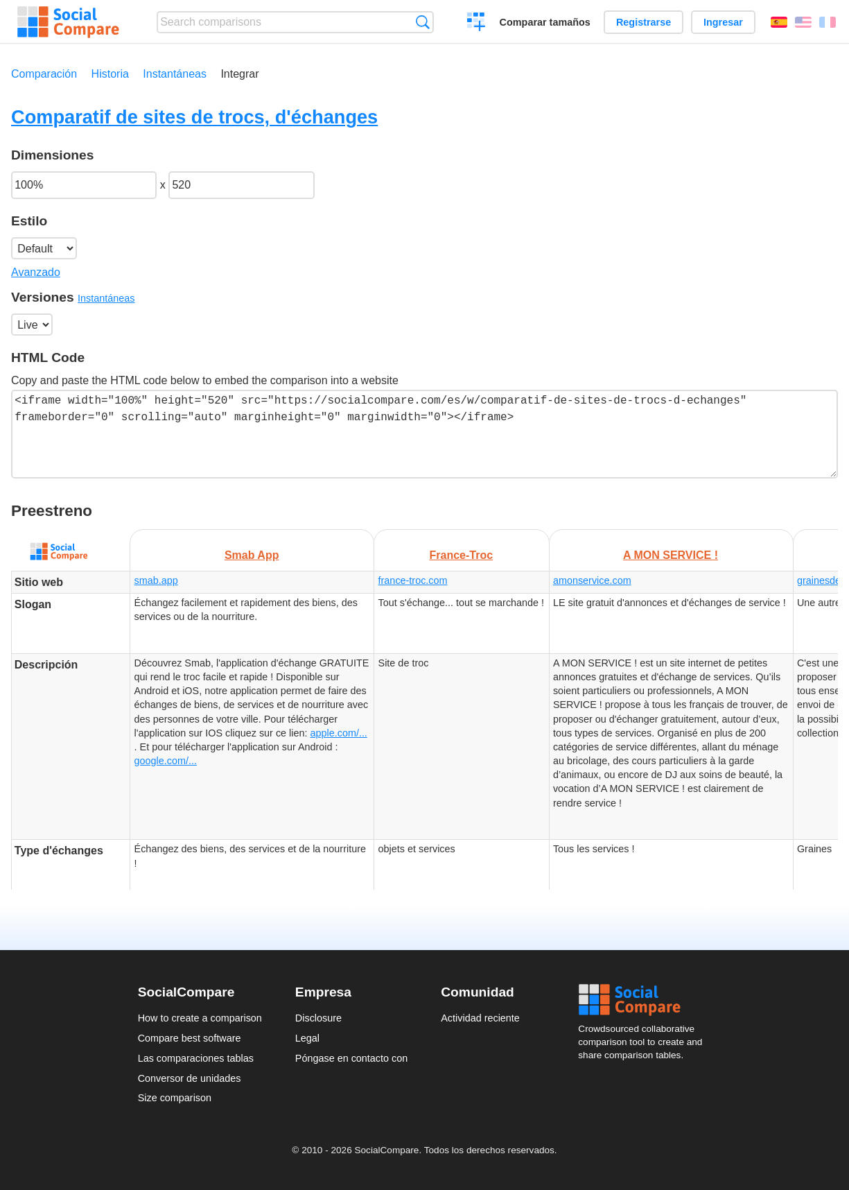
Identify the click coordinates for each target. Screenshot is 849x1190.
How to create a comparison (200, 1018)
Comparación (44, 74)
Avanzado (35, 272)
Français (827, 22)
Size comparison (174, 1097)
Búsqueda (422, 21)
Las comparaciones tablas (196, 1058)
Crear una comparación (476, 23)
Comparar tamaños (545, 22)
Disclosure (318, 1018)
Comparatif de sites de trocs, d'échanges (194, 117)
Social (644, 1000)
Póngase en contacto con (351, 1058)
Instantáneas (175, 74)
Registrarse (643, 22)
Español (779, 22)
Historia (110, 74)
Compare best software (189, 1038)
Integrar (239, 74)
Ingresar (723, 22)
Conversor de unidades (189, 1078)
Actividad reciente (480, 1018)
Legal (307, 1038)
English (803, 22)
